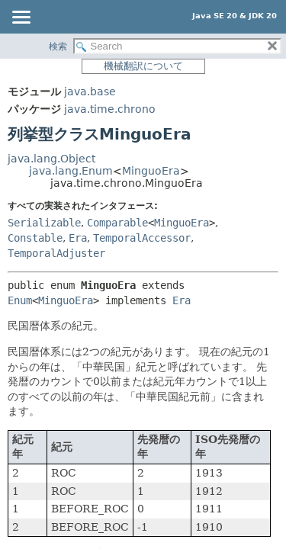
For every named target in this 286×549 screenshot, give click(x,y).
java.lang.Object (51, 158)
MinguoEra (151, 171)
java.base (90, 91)
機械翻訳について (143, 66)
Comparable (117, 223)
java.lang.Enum (71, 171)
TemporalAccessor (142, 238)
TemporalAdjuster (56, 253)
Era (78, 238)
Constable (35, 238)
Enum (20, 300)
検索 (58, 46)
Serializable (44, 223)
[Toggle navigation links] (21, 18)
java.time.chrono (110, 109)
